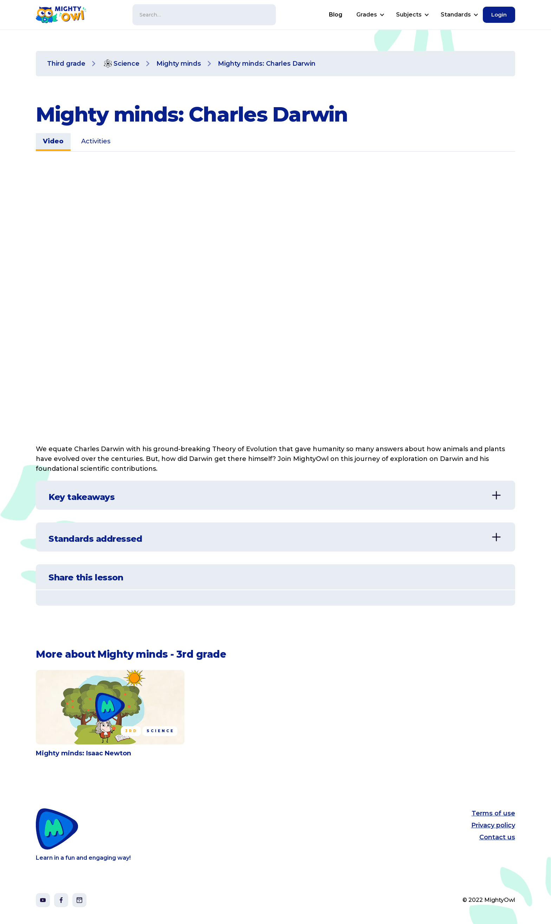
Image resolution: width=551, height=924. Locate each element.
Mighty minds (178, 63)
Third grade (66, 63)
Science (127, 63)
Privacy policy (493, 825)
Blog (335, 14)
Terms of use (493, 813)
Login (499, 14)
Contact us (497, 837)
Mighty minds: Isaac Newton (83, 753)
